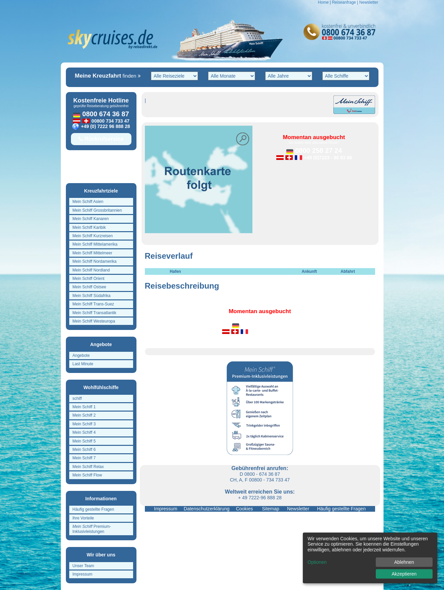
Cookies (244, 508)
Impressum (166, 508)
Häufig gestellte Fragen (340, 508)
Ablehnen (404, 562)
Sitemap (269, 508)
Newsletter (368, 2)
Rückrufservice (101, 139)
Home (323, 2)
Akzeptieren (404, 574)
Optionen (317, 562)
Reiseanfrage (344, 2)
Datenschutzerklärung (207, 508)
